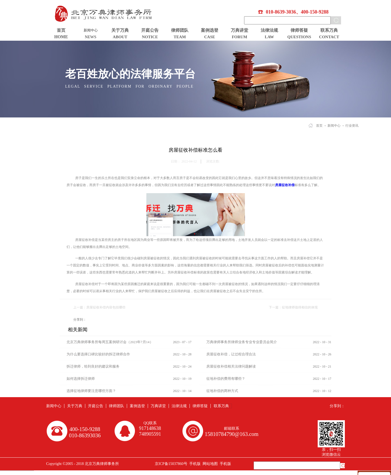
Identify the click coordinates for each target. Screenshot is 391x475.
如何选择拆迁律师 (81, 379)
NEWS (90, 37)
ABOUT (120, 37)
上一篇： (99, 307)
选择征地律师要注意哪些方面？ (91, 391)
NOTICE (150, 37)
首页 (61, 30)
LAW (269, 37)
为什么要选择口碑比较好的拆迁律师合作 (98, 354)
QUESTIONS (299, 37)
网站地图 (209, 464)
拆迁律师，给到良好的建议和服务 (93, 366)
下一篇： (293, 307)
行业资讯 (351, 125)
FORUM (239, 37)
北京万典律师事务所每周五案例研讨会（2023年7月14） (110, 342)
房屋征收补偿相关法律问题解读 (231, 366)
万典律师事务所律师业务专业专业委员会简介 (241, 342)
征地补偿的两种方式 (222, 391)
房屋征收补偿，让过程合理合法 (231, 354)
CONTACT (329, 37)
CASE (209, 37)
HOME (61, 36)
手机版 (194, 464)
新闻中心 (333, 125)
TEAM (180, 37)
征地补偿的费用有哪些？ (225, 379)
